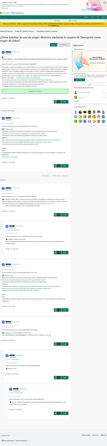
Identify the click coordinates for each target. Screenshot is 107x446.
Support (69, 13)
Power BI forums (6, 31)
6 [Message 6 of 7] (6, 211)
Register (86, 17)
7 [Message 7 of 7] (10, 249)
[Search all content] (87, 20)
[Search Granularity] (60, 20)
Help (98, 17)
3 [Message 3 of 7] (10, 374)
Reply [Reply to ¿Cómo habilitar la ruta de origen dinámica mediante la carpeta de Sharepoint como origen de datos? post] (64, 101)
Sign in (92, 17)
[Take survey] (79, 79)
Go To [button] (103, 17)
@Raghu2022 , (10, 129)
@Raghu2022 (8, 333)
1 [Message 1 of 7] (6, 98)
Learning (62, 13)
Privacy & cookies (86, 435)
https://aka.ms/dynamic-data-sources (44, 203)
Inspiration (34, 13)
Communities (49, 13)
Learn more (5, 8)
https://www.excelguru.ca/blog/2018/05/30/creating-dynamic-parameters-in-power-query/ (26, 142)
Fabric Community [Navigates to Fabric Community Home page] (17, 13)
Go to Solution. (37, 91)
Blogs (56, 13)
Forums (27, 13)
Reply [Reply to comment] (64, 166)
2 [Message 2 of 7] (6, 340)
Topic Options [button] (63, 45)
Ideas (41, 13)
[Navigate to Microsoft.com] (4, 13)
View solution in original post (10, 157)
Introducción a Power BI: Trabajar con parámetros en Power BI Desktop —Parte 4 (24, 133)
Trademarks (103, 435)
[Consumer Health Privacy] (21, 440)
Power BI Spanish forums (24, 31)
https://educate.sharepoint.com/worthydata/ (28, 77)
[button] (53, 44)
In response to (12, 230)
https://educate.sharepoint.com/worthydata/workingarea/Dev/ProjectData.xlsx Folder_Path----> (28, 80)
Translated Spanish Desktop (47, 31)
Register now (55, 25)
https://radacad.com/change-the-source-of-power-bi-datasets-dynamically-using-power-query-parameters (31, 140)
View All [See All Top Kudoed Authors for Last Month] (76, 101)
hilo (33, 144)
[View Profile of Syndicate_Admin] (15, 52)
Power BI (15, 64)
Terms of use (95, 435)
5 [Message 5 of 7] (6, 162)
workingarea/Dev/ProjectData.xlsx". (34, 84)
